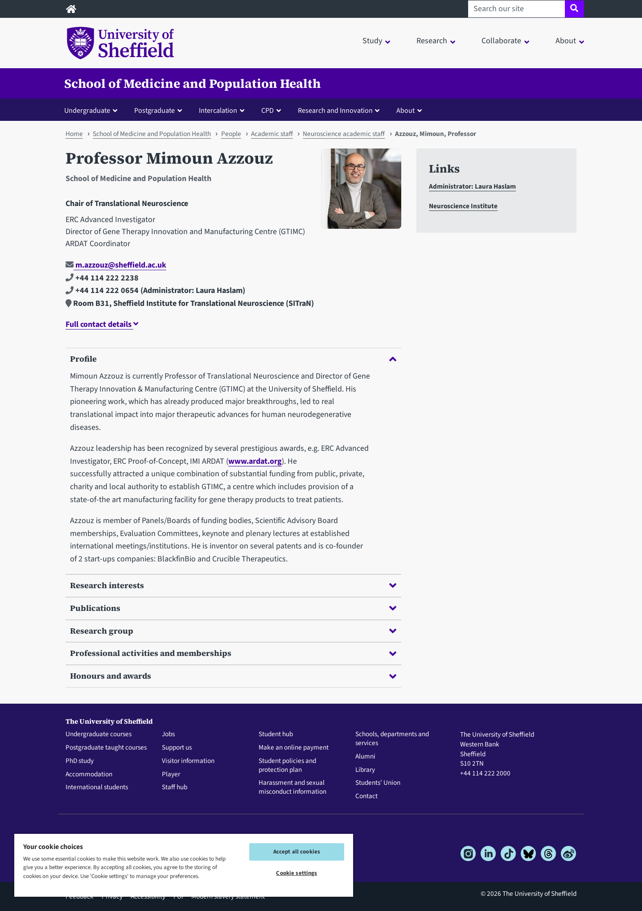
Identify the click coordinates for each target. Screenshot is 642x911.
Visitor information (188, 761)
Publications (233, 608)
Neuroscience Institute (463, 206)
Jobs (168, 734)
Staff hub (174, 787)
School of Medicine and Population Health (192, 83)
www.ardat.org (255, 461)
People (231, 134)
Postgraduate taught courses (106, 747)
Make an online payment (294, 747)
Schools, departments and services (392, 739)
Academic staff (272, 134)
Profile (233, 358)
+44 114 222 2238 (102, 278)
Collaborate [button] (501, 40)
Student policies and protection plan (287, 766)
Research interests (233, 585)
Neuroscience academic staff (344, 134)
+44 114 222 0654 (102, 290)
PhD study (80, 761)
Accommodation (89, 774)
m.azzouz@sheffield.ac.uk (116, 265)
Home (74, 134)
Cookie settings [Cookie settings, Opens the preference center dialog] (296, 873)
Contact (366, 796)
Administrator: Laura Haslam (472, 186)
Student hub (276, 734)
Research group (233, 630)
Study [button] (372, 40)
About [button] (566, 40)
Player (171, 774)
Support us (177, 747)
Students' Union (377, 783)
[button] (92, 110)
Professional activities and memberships (233, 653)
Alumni (365, 756)
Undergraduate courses (99, 734)
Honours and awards (233, 675)
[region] (183, 865)
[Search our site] (516, 8)
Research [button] (431, 40)
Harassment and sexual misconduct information (292, 787)
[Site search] (574, 8)
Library (365, 770)
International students (97, 787)
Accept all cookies (296, 852)
